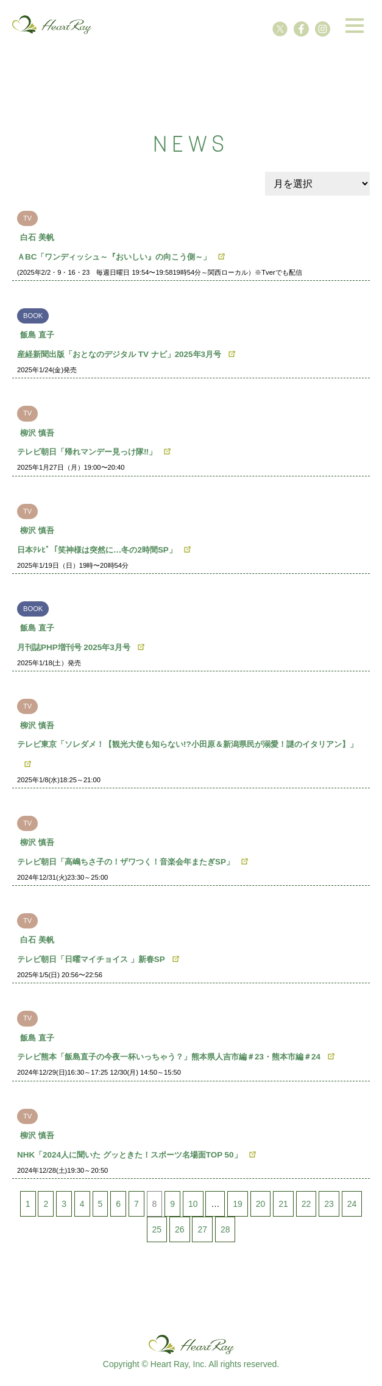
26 (180, 1229)
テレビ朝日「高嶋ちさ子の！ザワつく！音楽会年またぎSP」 (125, 861)
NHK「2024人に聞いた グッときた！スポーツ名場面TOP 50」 (129, 1154)
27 (202, 1229)
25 (157, 1229)
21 (283, 1204)
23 (329, 1204)
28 (225, 1229)
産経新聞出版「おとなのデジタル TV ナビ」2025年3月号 (119, 354)
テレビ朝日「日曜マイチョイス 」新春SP (91, 959)
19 (237, 1204)
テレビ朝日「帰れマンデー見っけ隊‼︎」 (87, 451)
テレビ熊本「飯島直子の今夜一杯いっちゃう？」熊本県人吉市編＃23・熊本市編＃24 (168, 1056)
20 (261, 1204)
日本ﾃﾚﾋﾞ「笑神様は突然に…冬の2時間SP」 (97, 549)
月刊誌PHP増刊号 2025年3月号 (73, 647)
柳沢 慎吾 (37, 432)
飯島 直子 (37, 334)
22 (306, 1204)
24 (352, 1204)
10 (193, 1204)
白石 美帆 (37, 237)
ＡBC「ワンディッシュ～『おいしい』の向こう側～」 (114, 256)
